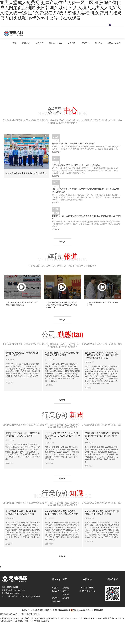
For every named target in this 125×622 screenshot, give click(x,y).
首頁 (14, 43)
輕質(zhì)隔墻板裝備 (87, 591)
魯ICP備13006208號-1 (61, 610)
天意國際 (72, 43)
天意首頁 (55, 588)
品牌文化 (65, 598)
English (115, 25)
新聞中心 (65, 591)
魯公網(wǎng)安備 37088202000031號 (86, 610)
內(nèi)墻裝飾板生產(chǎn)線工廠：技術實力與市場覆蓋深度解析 (61, 512)
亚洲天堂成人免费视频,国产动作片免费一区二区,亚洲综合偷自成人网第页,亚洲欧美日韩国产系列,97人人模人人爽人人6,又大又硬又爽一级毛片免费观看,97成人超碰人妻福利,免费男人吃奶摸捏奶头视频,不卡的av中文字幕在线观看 (61, 10)
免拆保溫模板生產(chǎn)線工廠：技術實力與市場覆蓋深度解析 (21, 512)
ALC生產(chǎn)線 (87, 588)
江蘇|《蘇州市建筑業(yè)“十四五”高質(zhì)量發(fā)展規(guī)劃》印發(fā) (102, 436)
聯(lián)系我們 (114, 43)
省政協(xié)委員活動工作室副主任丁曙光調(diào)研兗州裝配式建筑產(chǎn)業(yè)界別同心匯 (102, 355)
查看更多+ (62, 242)
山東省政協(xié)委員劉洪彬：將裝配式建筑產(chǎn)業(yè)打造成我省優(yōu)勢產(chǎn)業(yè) (61, 304)
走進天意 (26, 43)
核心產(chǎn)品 (55, 43)
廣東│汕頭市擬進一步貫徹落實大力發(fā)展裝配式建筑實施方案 (22, 434)
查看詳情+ (56, 152)
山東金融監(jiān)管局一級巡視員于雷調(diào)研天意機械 (62, 353)
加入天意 (99, 43)
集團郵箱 (100, 24)
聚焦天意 (39, 43)
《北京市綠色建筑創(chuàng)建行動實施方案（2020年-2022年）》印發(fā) (62, 436)
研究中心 (85, 43)
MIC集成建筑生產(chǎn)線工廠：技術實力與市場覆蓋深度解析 (102, 512)
